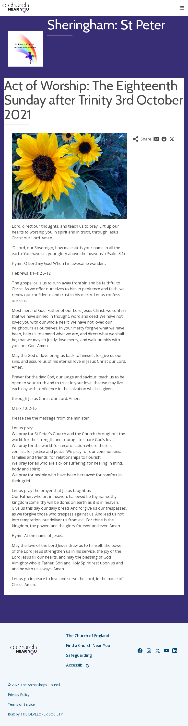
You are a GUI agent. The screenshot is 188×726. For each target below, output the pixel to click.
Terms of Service (21, 704)
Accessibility (78, 665)
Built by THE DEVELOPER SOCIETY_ (36, 714)
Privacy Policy (18, 694)
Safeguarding (79, 655)
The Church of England (87, 635)
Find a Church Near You (88, 645)
